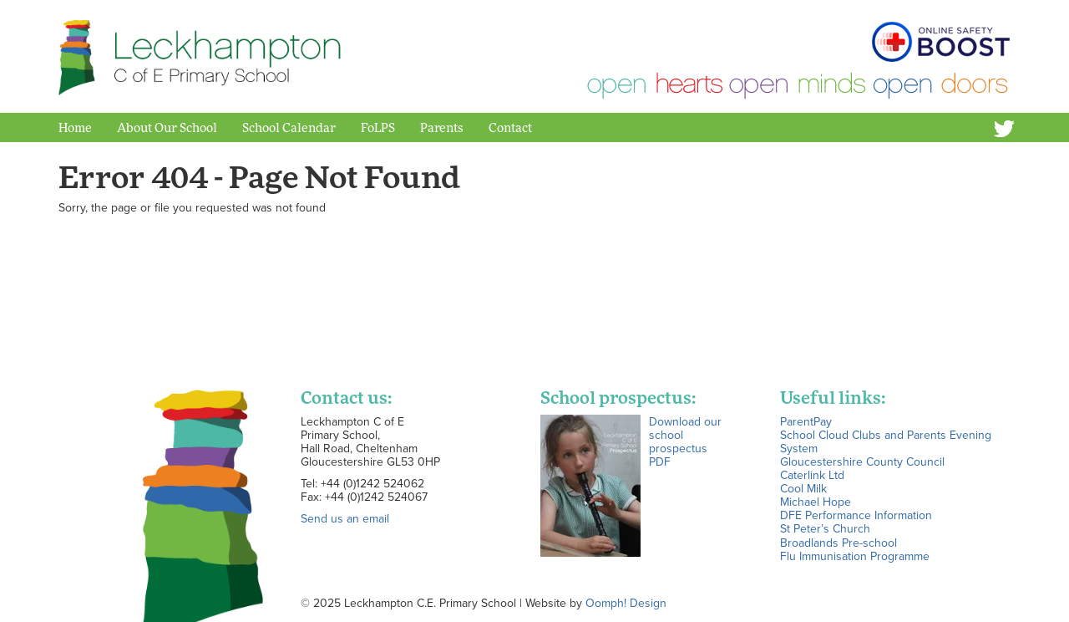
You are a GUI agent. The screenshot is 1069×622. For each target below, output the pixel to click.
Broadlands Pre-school (838, 542)
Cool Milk (803, 488)
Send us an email (345, 518)
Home (75, 127)
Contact (510, 127)
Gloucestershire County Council (862, 461)
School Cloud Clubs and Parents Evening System (885, 441)
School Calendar (289, 127)
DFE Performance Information (856, 515)
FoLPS (378, 127)
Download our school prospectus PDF (685, 441)
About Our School (167, 127)
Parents (442, 127)
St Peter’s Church (825, 528)
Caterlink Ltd (812, 474)
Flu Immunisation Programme (855, 556)
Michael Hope (815, 501)
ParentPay (806, 421)
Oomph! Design (625, 602)
